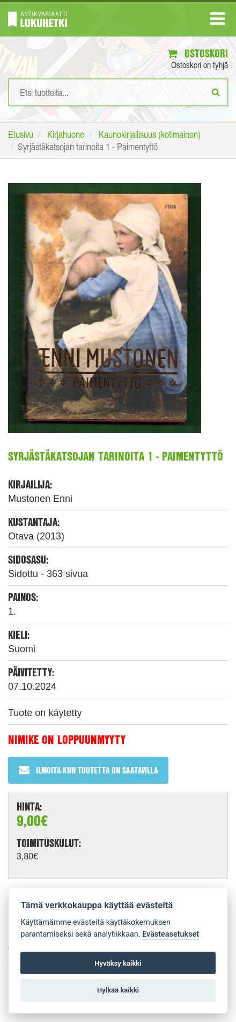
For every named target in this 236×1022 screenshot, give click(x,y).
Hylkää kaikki (118, 990)
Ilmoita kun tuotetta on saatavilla (88, 770)
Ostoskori (197, 53)
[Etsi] (216, 91)
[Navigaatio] (217, 21)
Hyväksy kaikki (117, 963)
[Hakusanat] (118, 92)
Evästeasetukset (170, 934)
